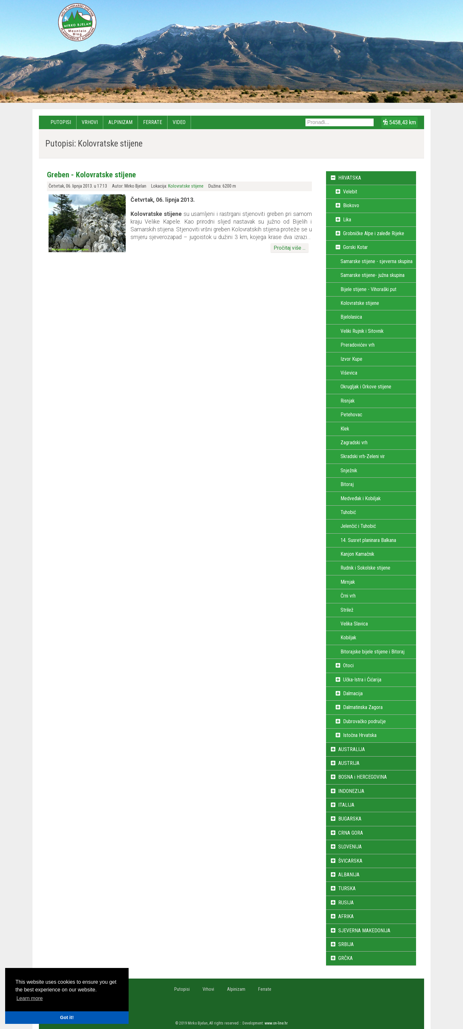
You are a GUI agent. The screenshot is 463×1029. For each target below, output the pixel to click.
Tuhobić (348, 512)
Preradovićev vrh (357, 345)
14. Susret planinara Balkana (368, 540)
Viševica (348, 373)
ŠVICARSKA (350, 861)
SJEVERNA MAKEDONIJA (364, 930)
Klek (344, 429)
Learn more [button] (29, 998)
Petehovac (351, 415)
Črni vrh (348, 596)
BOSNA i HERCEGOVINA (362, 777)
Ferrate (152, 122)
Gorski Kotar (355, 247)
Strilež (346, 610)
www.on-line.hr (276, 1023)
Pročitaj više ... (289, 248)
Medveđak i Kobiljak (360, 498)
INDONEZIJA (351, 791)
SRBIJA (346, 944)
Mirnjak (347, 582)
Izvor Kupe (351, 359)
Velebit (350, 192)
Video (179, 122)
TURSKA (347, 888)
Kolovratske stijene (186, 186)
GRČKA (345, 958)
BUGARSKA (349, 819)
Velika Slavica (354, 624)
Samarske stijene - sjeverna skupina (376, 261)
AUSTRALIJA (351, 749)
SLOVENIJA (350, 847)
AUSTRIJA (348, 763)
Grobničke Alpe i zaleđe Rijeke (373, 233)
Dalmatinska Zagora (363, 707)
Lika (347, 220)
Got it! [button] (67, 1017)
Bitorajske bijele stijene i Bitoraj (372, 652)
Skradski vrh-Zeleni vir (362, 456)
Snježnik (348, 470)
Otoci (348, 665)
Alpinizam (120, 122)
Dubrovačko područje (364, 721)
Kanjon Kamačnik (357, 554)
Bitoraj (347, 484)
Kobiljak (348, 637)
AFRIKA (346, 916)
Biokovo (351, 205)
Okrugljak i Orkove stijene (365, 387)
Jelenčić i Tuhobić (358, 526)
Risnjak (347, 401)
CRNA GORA (350, 833)
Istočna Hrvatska (360, 735)
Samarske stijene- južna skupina (372, 275)
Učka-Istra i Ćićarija (362, 680)
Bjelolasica (351, 317)
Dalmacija (353, 693)
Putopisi (60, 122)
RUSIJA (346, 903)
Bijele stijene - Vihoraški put (368, 289)
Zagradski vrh (354, 442)
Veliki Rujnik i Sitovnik (362, 331)
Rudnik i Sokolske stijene (365, 568)
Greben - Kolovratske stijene (91, 174)
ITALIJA (346, 805)
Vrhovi (90, 122)
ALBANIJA (348, 875)
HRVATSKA (349, 178)
